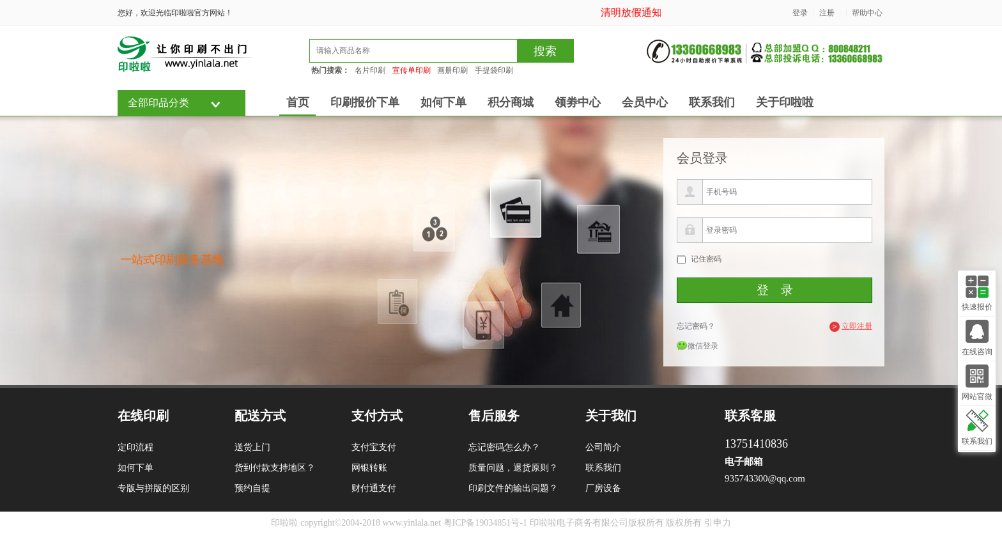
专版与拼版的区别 (153, 488)
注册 (827, 12)
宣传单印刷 (411, 70)
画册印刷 (452, 70)
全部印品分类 (158, 102)
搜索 (545, 51)
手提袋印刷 (494, 70)
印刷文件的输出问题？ (513, 488)
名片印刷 (370, 70)
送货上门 (252, 447)
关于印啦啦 (784, 102)
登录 (800, 12)
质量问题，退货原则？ (513, 468)
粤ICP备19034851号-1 (485, 523)
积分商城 (511, 102)
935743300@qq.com (765, 478)
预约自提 (252, 488)
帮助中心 (867, 12)
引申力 (717, 523)
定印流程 (135, 447)
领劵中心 (578, 102)
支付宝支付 (373, 447)
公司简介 (603, 447)
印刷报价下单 (364, 102)
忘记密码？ (696, 326)
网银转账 (369, 468)
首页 (297, 102)
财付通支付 (373, 488)
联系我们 (712, 102)
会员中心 (645, 102)
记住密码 (706, 259)
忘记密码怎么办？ (504, 447)
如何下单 (443, 102)
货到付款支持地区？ (275, 468)
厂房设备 (603, 488)
